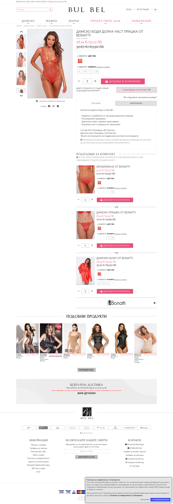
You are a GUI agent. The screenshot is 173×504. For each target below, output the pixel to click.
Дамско (28, 20)
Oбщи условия (38, 455)
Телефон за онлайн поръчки (135, 452)
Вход (129, 9)
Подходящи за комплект (136, 90)
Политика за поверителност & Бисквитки (126, 495)
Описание (96, 103)
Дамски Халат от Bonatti (114, 258)
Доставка (46, 465)
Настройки (145, 500)
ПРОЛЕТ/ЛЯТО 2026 (106, 20)
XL (97, 72)
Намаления (141, 20)
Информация (136, 103)
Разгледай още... (86, 370)
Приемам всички (160, 500)
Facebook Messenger (135, 444)
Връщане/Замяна (34, 465)
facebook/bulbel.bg (135, 459)
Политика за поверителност (38, 458)
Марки (74, 20)
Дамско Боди (42, 26)
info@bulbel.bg (136, 448)
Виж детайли (87, 393)
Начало (19, 26)
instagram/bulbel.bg (135, 462)
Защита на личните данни (38, 462)
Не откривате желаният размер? (140, 97)
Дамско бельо (29, 26)
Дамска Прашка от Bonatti (116, 212)
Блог (38, 472)
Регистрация (143, 9)
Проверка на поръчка (38, 448)
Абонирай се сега (86, 457)
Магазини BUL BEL (38, 452)
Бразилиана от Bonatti (113, 166)
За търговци (134, 466)
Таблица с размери (103, 67)
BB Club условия (38, 468)
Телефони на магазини (135, 455)
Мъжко (51, 20)
